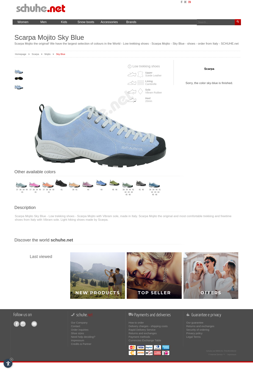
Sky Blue (60, 54)
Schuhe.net (210, 351)
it (181, 2)
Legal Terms (193, 336)
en (189, 2)
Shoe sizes (77, 333)
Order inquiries (79, 329)
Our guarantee (194, 322)
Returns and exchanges (143, 333)
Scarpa (35, 54)
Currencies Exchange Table (145, 340)
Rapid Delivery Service (142, 329)
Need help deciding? (83, 336)
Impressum (77, 340)
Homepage (20, 54)
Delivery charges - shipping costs (148, 326)
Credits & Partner (81, 343)
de (185, 2)
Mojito (48, 54)
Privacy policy (194, 333)
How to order (136, 322)
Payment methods (139, 336)
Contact (75, 326)
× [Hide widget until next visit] (11, 359)
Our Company (79, 322)
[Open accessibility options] (8, 363)
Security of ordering (197, 329)
